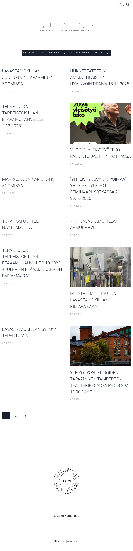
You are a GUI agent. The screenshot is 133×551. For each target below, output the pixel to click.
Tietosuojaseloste (66, 541)
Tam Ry (97, 53)
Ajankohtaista (35, 53)
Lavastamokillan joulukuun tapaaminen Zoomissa (28, 77)
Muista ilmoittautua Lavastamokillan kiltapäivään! (93, 300)
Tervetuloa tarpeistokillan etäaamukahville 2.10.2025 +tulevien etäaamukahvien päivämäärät (32, 263)
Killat (54, 53)
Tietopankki (79, 53)
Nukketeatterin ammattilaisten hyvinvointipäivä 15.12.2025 (99, 77)
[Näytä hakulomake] (123, 4)
